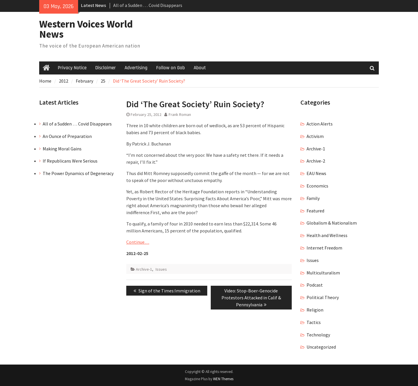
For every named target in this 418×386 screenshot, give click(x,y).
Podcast (315, 285)
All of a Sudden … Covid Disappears (147, 5)
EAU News (316, 173)
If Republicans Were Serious (70, 161)
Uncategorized (321, 347)
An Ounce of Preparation (67, 136)
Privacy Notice (72, 68)
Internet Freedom (324, 248)
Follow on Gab (170, 68)
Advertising (136, 68)
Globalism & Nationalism (332, 223)
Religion (315, 310)
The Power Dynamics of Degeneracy (78, 173)
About (200, 68)
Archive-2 (316, 161)
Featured (315, 211)
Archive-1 (144, 269)
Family (313, 198)
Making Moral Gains (62, 149)
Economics (317, 186)
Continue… (137, 242)
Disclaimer (105, 68)
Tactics (314, 322)
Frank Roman (180, 114)
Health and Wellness (327, 235)
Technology (318, 335)
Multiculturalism (323, 273)
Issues (161, 269)
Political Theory (323, 297)
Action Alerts (320, 124)
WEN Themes (223, 378)
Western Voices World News (86, 29)
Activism (315, 136)
